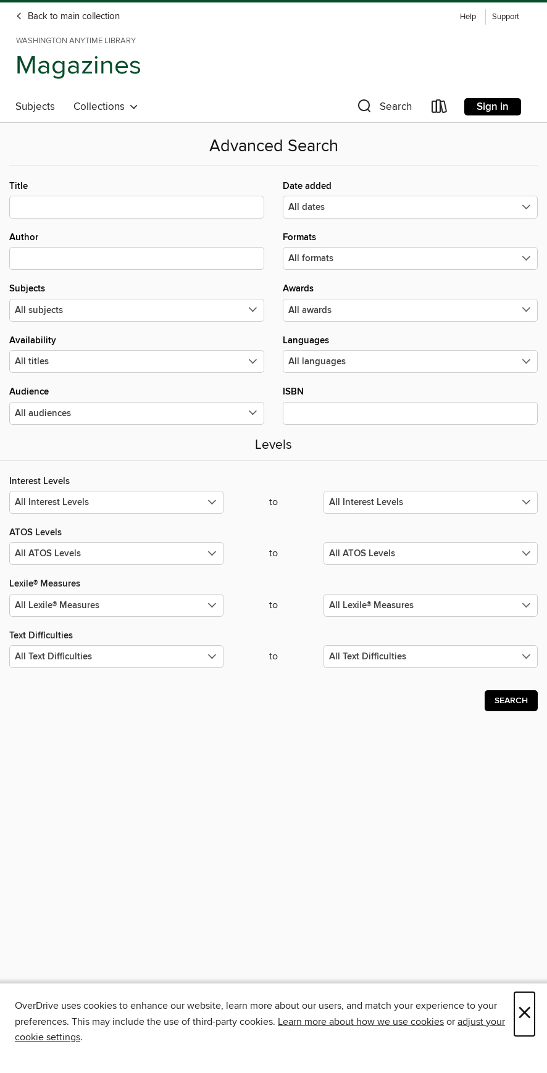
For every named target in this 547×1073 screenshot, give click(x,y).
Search (511, 700)
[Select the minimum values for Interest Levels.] (116, 502)
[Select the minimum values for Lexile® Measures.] (116, 605)
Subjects (35, 107)
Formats (410, 251)
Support (505, 17)
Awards (410, 302)
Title (136, 199)
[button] (383, 109)
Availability (136, 354)
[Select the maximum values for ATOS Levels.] (431, 553)
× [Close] (524, 1014)
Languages (410, 354)
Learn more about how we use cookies (361, 1022)
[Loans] (439, 109)
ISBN (410, 405)
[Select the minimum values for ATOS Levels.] (116, 553)
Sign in (493, 107)
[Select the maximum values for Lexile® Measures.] (431, 605)
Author (136, 251)
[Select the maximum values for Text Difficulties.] (431, 656)
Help (468, 17)
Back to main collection (67, 16)
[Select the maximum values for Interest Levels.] (431, 502)
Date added (410, 199)
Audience (136, 405)
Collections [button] (105, 107)
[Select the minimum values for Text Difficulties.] (116, 656)
